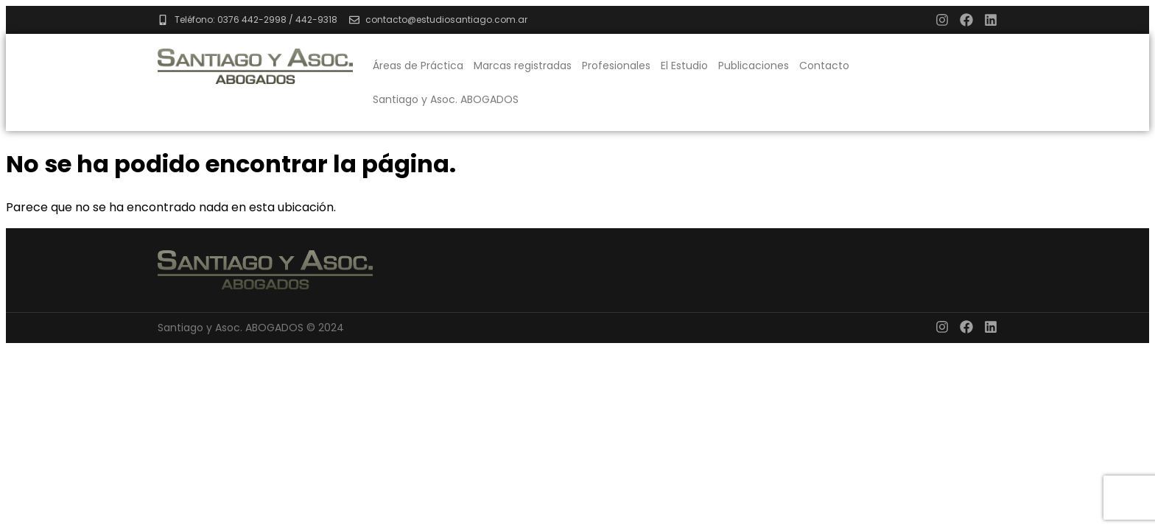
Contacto (824, 65)
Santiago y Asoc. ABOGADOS (446, 99)
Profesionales (616, 65)
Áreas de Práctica (418, 65)
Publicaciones (753, 65)
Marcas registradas (523, 65)
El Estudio (684, 65)
